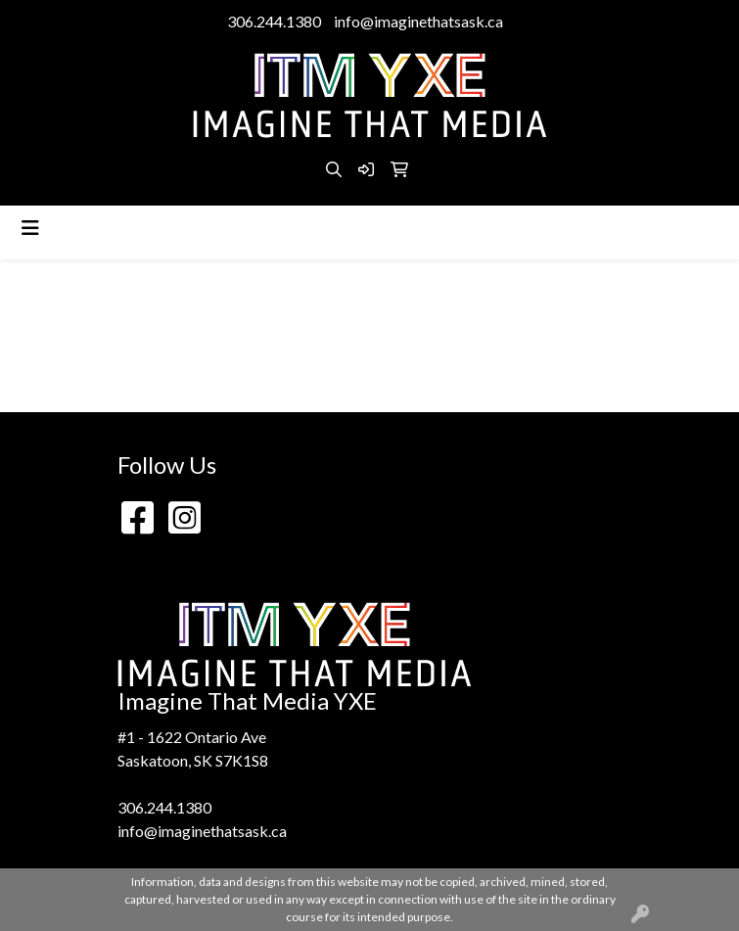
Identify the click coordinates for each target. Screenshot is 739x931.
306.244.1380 (274, 21)
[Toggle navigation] (30, 227)
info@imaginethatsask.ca (418, 21)
